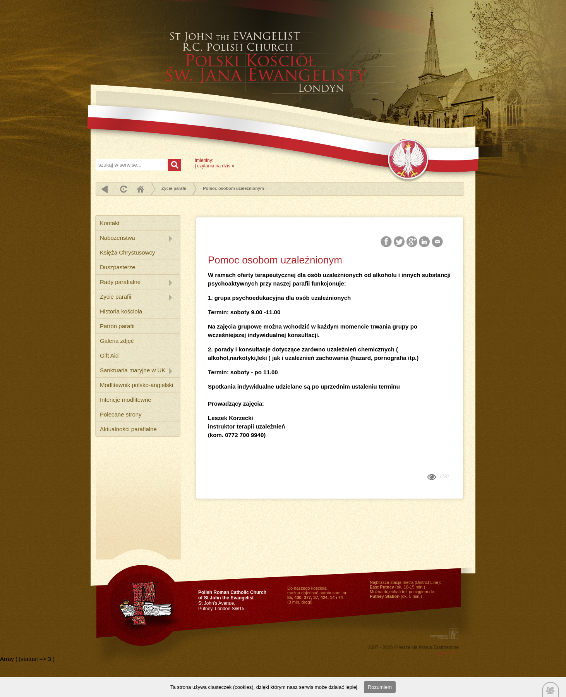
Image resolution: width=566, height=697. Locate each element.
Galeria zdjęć (117, 340)
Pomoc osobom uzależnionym (233, 188)
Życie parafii (173, 188)
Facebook (387, 242)
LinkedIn (425, 242)
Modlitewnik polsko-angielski (136, 385)
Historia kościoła (121, 311)
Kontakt (110, 223)
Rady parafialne (120, 282)
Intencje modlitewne (125, 399)
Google (412, 242)
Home (140, 188)
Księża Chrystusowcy (127, 252)
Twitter (399, 242)
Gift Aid (109, 355)
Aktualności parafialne (128, 429)
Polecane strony (121, 414)
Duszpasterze (117, 267)
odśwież (122, 188)
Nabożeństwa (117, 237)
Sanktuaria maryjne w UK (132, 370)
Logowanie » (445, 653)
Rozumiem (380, 687)
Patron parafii (117, 326)
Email (438, 242)
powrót (105, 188)
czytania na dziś (214, 166)
